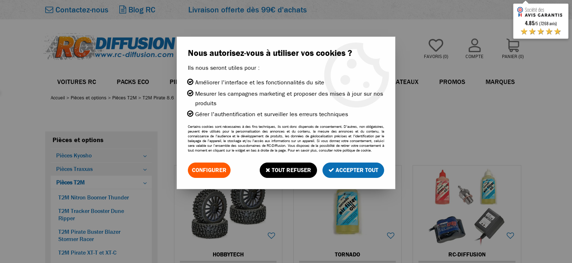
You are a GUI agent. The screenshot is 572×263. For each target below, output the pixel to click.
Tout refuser (288, 170)
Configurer (209, 170)
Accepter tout (353, 170)
